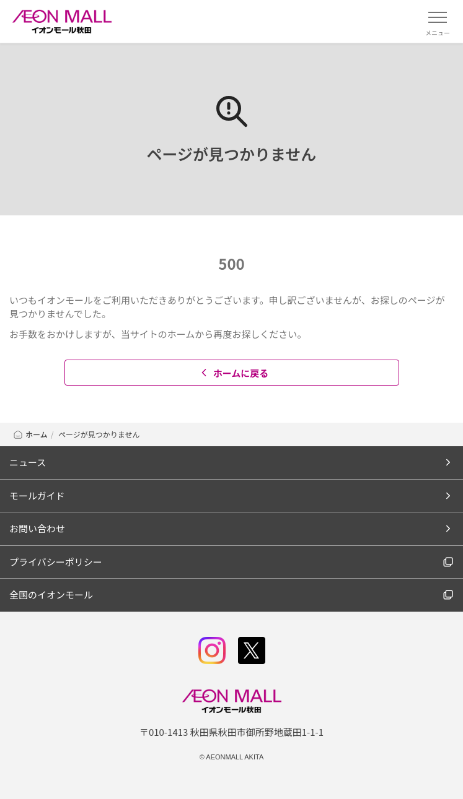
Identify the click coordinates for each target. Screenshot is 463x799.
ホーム (30, 434)
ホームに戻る (233, 372)
